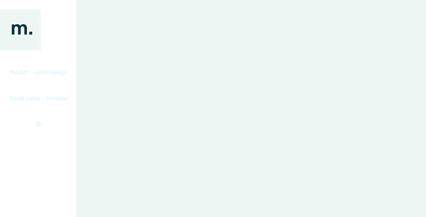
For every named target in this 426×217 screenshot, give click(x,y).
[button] (38, 124)
